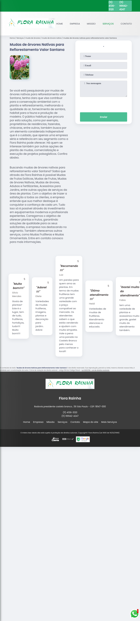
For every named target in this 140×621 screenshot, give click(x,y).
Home (59, 23)
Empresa (75, 23)
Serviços (108, 23)
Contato (126, 23)
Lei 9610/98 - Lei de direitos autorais (95, 370)
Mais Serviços (109, 422)
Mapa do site (90, 422)
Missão (91, 23)
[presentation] (103, 104)
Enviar (103, 117)
